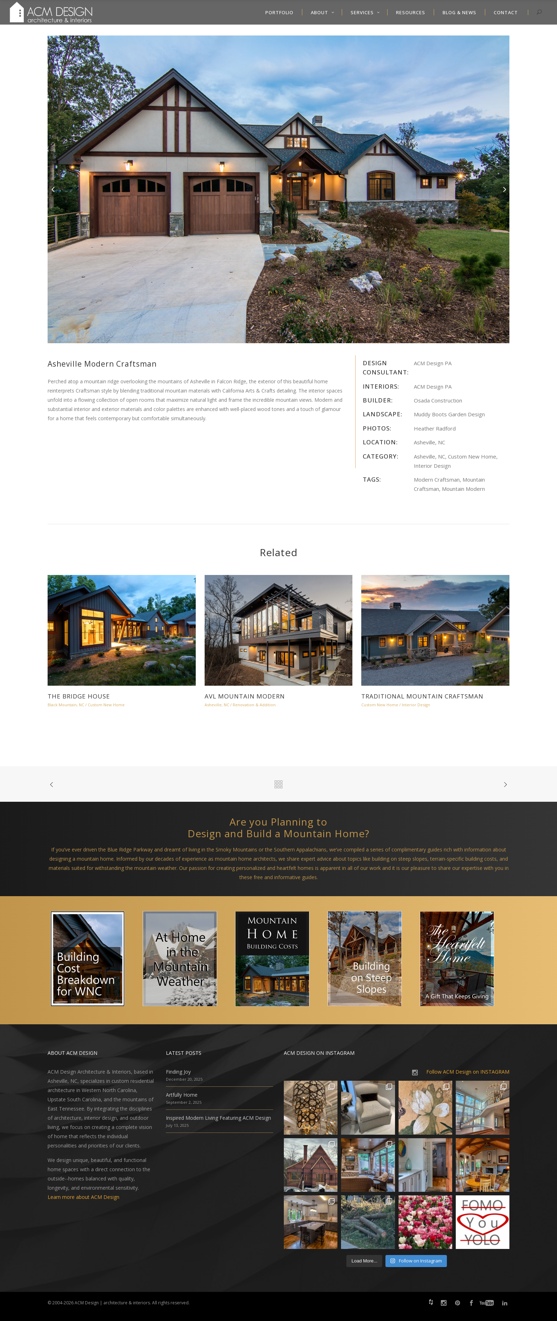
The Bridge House (79, 696)
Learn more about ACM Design (83, 1197)
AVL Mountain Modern (245, 696)
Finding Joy (178, 1071)
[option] (278, 189)
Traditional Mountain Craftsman (422, 696)
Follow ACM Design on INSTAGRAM (467, 1071)
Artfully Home (182, 1094)
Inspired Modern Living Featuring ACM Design (218, 1117)
